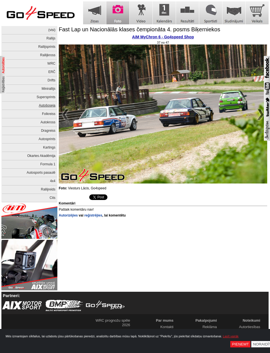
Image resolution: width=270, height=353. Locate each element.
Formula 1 (47, 164)
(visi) (51, 30)
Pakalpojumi (206, 320)
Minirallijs (48, 89)
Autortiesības (249, 327)
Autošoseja (47, 105)
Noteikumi (251, 320)
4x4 (52, 181)
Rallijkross (47, 55)
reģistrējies (93, 215)
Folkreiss (48, 114)
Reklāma (210, 327)
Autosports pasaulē (41, 173)
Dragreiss (48, 131)
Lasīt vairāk (230, 336)
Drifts (51, 80)
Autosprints (47, 139)
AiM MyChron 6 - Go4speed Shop (163, 37)
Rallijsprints (46, 47)
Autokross (48, 122)
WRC (51, 63)
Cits (52, 198)
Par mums (164, 320)
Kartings (49, 147)
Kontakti (166, 327)
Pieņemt (240, 344)
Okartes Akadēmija (41, 156)
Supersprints (46, 97)
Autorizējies (68, 215)
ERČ (51, 72)
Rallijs (50, 38)
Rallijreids (48, 189)
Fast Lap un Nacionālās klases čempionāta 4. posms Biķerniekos (139, 29)
